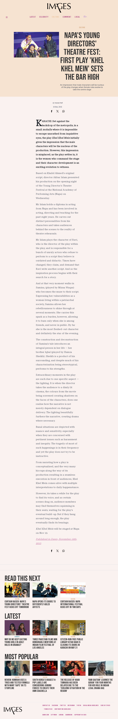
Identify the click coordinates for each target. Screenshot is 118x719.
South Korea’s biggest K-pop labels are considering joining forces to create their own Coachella (44, 685)
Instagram (71, 705)
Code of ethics (105, 705)
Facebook (55, 705)
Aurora (61, 715)
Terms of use (48, 709)
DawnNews (68, 715)
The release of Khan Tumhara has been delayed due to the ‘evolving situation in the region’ (72, 685)
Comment (67, 17)
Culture (55, 17)
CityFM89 (54, 715)
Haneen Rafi (59, 103)
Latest (33, 17)
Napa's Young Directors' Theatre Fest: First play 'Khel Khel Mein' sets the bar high (82, 56)
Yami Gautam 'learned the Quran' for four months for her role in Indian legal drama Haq (100, 684)
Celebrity (43, 17)
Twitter (63, 705)
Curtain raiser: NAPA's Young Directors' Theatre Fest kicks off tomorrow (17, 604)
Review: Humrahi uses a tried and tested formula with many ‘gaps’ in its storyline (17, 684)
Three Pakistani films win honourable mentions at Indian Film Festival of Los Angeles (44, 643)
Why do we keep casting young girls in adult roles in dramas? (16, 642)
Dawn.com (45, 715)
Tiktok (79, 705)
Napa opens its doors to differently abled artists (44, 604)
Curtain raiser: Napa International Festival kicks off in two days (71, 604)
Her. (85, 17)
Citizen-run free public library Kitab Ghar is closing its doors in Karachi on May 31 (71, 643)
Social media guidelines (91, 705)
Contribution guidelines (63, 709)
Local (77, 17)
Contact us (46, 705)
